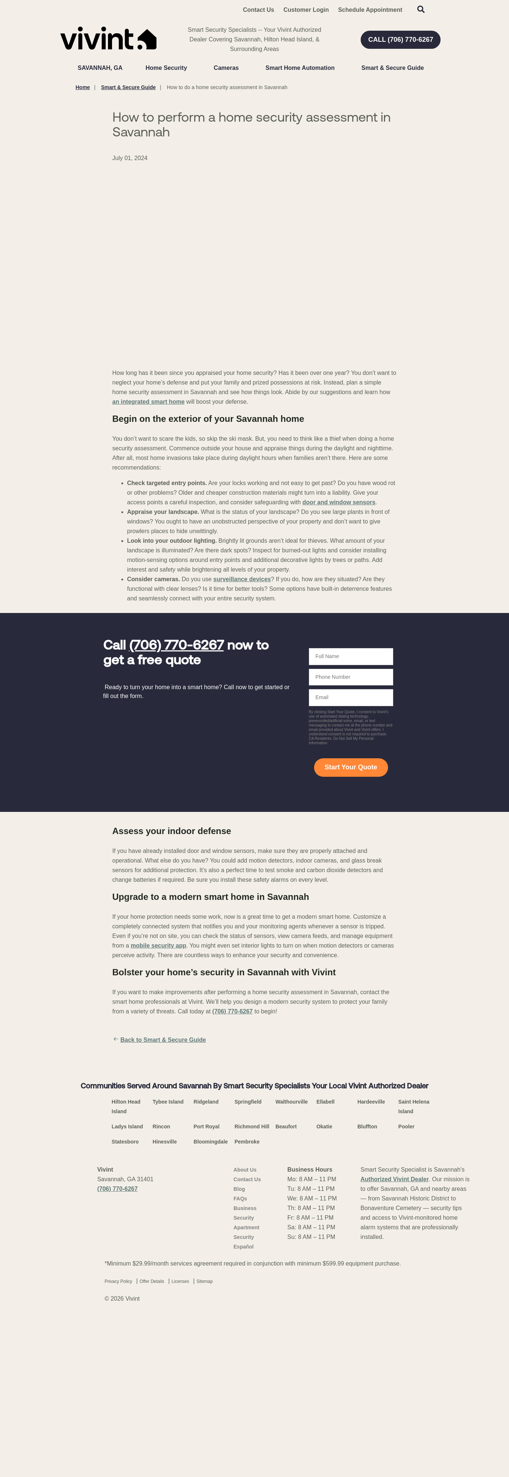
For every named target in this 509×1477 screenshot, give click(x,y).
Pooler (406, 1292)
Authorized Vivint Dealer (395, 1345)
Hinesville (165, 1308)
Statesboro (125, 1308)
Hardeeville (371, 1268)
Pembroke (247, 1308)
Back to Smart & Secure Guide (159, 1040)
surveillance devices (242, 579)
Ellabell (325, 1268)
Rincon (161, 1292)
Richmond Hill (252, 1292)
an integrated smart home (148, 402)
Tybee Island (168, 1268)
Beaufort (286, 1292)
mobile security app (158, 945)
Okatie (324, 1292)
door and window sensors (339, 502)
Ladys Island (127, 1292)
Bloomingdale (210, 1308)
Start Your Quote (350, 767)
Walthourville (292, 1268)
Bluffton (367, 1292)
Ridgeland (206, 1268)
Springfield (248, 1268)
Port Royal (206, 1292)
